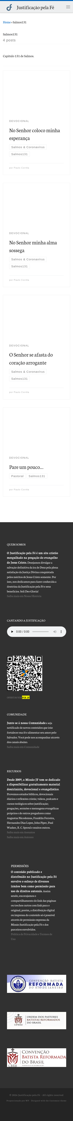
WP (27, 1100)
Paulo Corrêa (21, 168)
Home (7, 22)
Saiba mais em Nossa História (24, 596)
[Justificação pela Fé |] (9, 6)
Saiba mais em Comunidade (23, 747)
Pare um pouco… (26, 466)
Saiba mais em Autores (20, 837)
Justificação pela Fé (29, 1095)
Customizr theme (57, 1100)
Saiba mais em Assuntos (21, 832)
